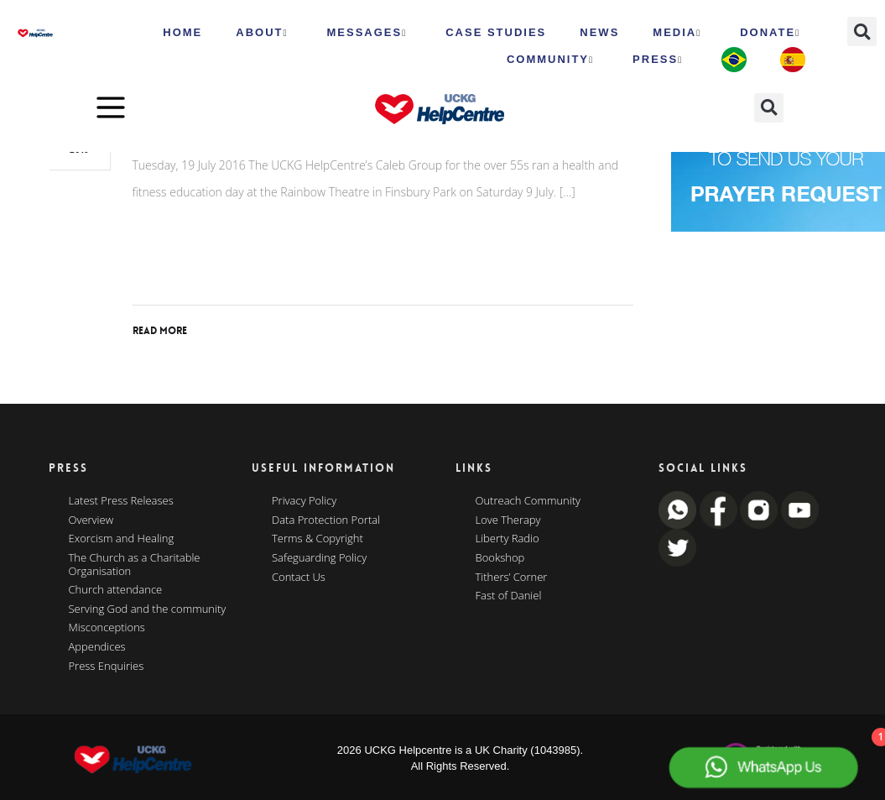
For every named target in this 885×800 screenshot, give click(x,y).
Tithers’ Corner (512, 577)
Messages (367, 32)
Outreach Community (528, 501)
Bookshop (500, 558)
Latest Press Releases (121, 501)
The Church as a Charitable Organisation (134, 565)
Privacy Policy (304, 501)
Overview (91, 520)
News (599, 32)
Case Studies (495, 32)
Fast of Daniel (509, 596)
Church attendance (116, 590)
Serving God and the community (147, 609)
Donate (770, 32)
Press (658, 59)
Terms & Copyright (317, 539)
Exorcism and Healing (121, 539)
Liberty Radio (507, 539)
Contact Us (298, 577)
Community (550, 59)
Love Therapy (508, 520)
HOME (182, 32)
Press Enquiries (106, 666)
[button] (862, 31)
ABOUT (262, 32)
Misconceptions (107, 628)
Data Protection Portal (326, 520)
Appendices (97, 647)
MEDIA (677, 32)
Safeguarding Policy (319, 558)
